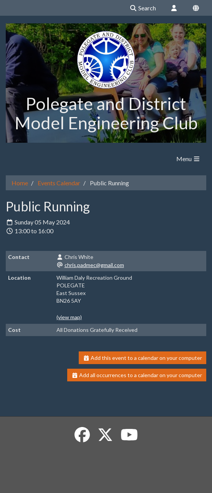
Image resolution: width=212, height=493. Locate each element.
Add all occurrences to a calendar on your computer (136, 375)
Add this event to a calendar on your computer (142, 357)
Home (20, 182)
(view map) (69, 317)
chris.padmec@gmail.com (94, 265)
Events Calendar (59, 182)
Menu (188, 158)
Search (142, 8)
